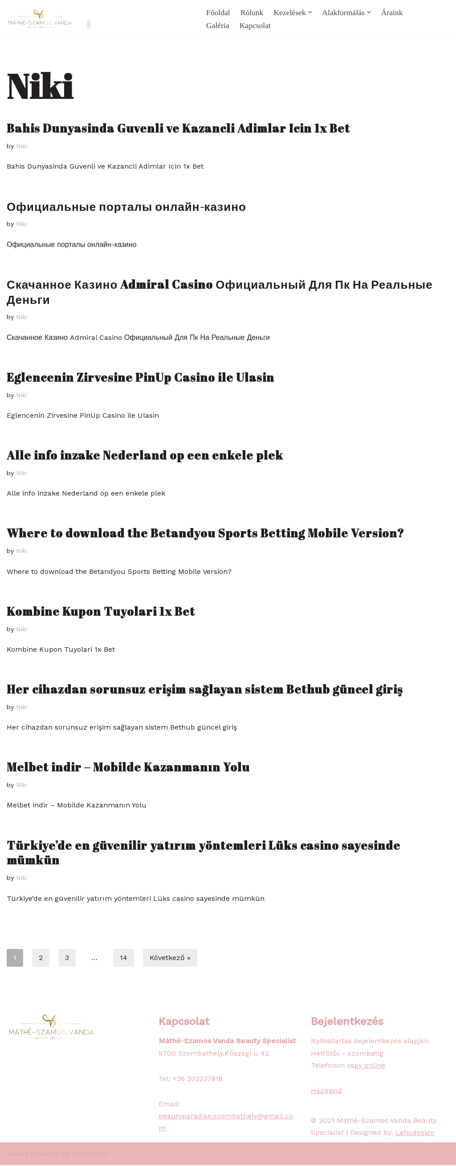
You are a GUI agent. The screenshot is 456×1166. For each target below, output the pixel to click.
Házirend (326, 1091)
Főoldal (218, 12)
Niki (22, 145)
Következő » (170, 958)
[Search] (441, 19)
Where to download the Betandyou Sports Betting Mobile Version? (205, 533)
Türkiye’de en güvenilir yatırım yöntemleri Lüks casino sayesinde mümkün (203, 853)
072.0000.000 (167, 13)
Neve (15, 1154)
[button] (310, 12)
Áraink (392, 12)
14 (123, 958)
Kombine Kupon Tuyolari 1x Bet (101, 612)
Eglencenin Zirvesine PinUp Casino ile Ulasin (140, 377)
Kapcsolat (255, 25)
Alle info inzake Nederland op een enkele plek (145, 456)
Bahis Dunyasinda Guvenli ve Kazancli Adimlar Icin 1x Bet (178, 128)
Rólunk (252, 12)
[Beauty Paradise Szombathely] (40, 19)
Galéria (217, 25)
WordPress (90, 1154)
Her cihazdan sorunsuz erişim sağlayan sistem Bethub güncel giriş (205, 690)
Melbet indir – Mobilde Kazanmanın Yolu (128, 768)
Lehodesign (415, 1134)
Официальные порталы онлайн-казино (126, 206)
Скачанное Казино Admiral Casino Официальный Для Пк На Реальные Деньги (220, 291)
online (373, 1066)
